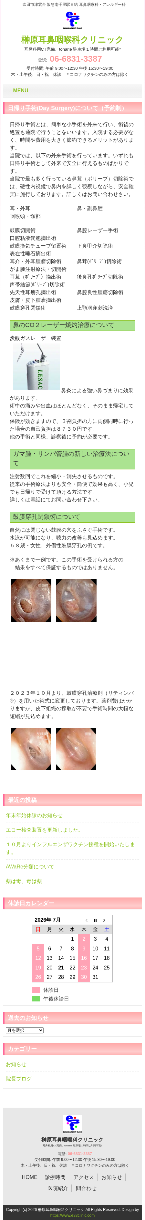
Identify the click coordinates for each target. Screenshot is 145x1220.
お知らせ (16, 1064)
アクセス (83, 1177)
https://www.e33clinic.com (72, 1215)
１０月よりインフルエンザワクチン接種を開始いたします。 (70, 848)
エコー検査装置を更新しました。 (44, 830)
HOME (29, 1177)
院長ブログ (19, 1079)
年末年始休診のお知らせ (34, 815)
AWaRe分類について (30, 866)
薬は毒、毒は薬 (24, 881)
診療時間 (55, 1177)
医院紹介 (57, 1188)
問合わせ (86, 1188)
